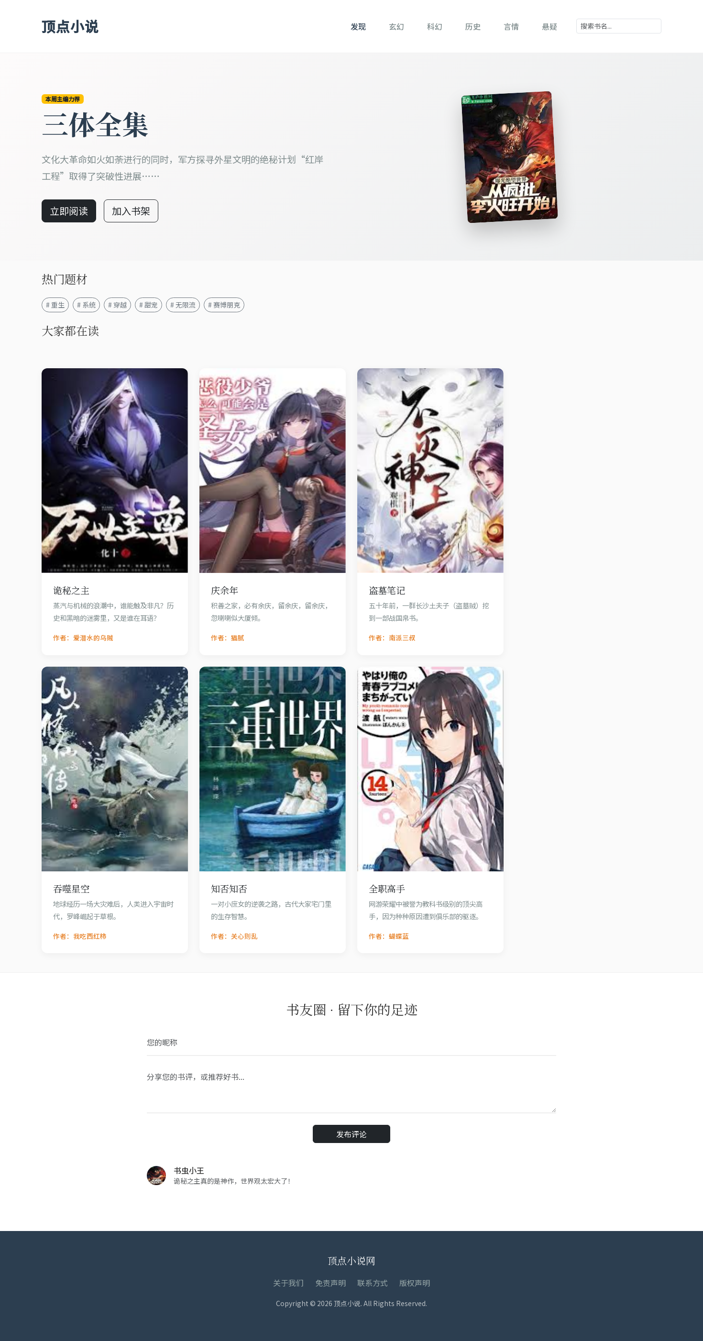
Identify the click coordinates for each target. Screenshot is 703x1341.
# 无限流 (183, 304)
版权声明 (414, 1282)
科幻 (434, 26)
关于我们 (288, 1282)
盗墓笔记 (387, 589)
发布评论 (351, 1134)
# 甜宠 (148, 304)
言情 (511, 26)
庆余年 (224, 589)
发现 (358, 26)
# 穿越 (117, 304)
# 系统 (86, 304)
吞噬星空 (71, 888)
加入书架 (131, 211)
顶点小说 (70, 26)
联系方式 (372, 1282)
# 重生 (55, 304)
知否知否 (229, 888)
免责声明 (330, 1282)
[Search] (618, 26)
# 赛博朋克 (224, 304)
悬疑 (549, 26)
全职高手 (387, 888)
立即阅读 (69, 211)
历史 (473, 26)
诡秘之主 (71, 589)
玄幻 (396, 26)
